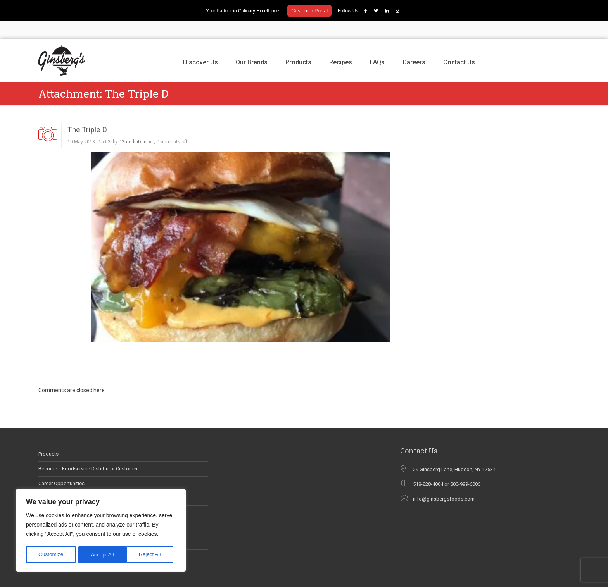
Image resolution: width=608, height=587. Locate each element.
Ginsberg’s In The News (64, 481)
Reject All (101, 555)
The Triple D (87, 112)
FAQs (377, 44)
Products (298, 44)
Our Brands (252, 44)
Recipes (340, 44)
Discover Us (200, 44)
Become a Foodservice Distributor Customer (88, 451)
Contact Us (459, 44)
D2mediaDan (133, 124)
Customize (51, 555)
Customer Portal (309, 11)
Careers (413, 44)
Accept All (152, 555)
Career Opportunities (61, 466)
